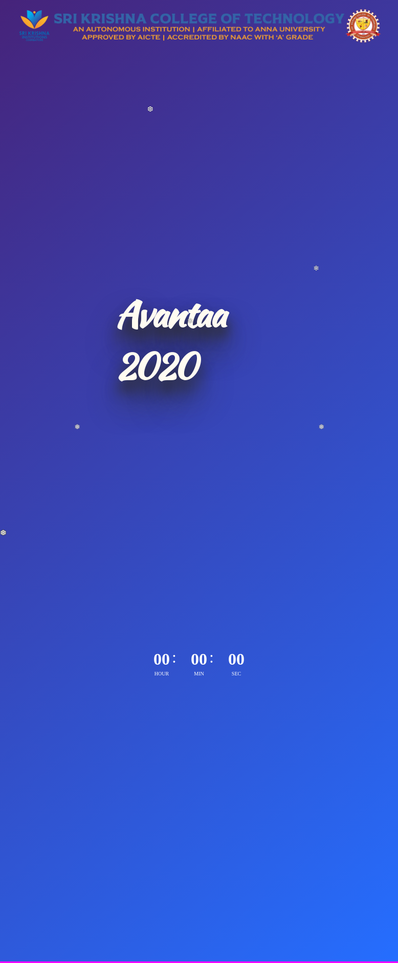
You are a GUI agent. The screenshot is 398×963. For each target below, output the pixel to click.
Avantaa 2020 (170, 340)
